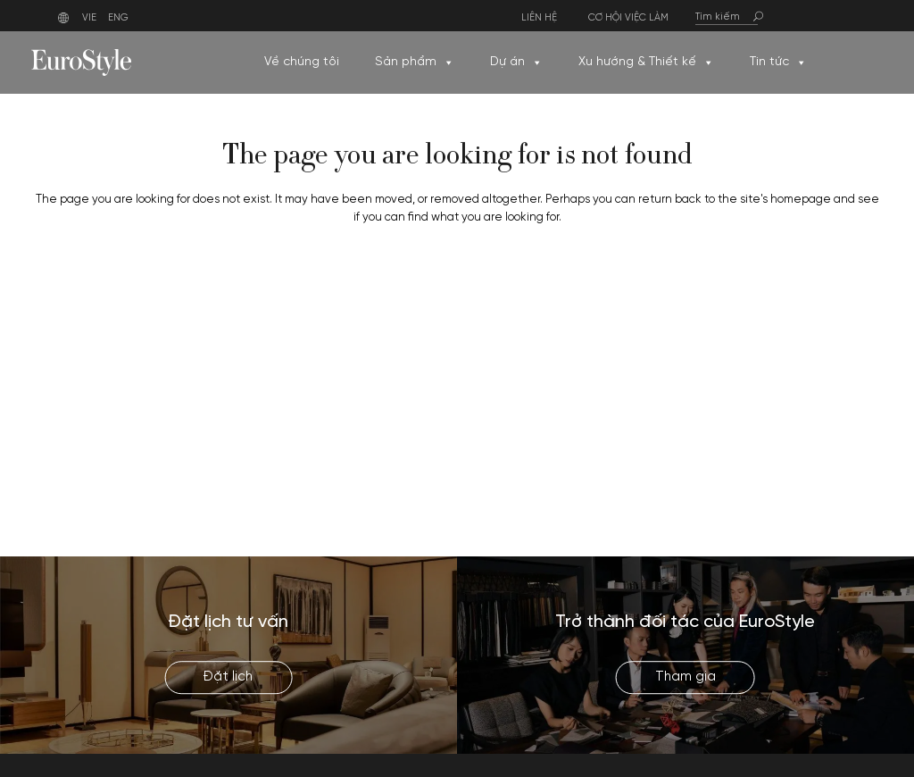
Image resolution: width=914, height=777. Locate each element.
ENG (118, 18)
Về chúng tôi (301, 62)
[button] (448, 62)
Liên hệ (539, 18)
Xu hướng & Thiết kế (646, 62)
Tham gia (685, 677)
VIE (89, 18)
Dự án (516, 62)
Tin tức (778, 62)
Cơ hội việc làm (628, 18)
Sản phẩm (414, 62)
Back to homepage (457, 289)
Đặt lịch (228, 677)
